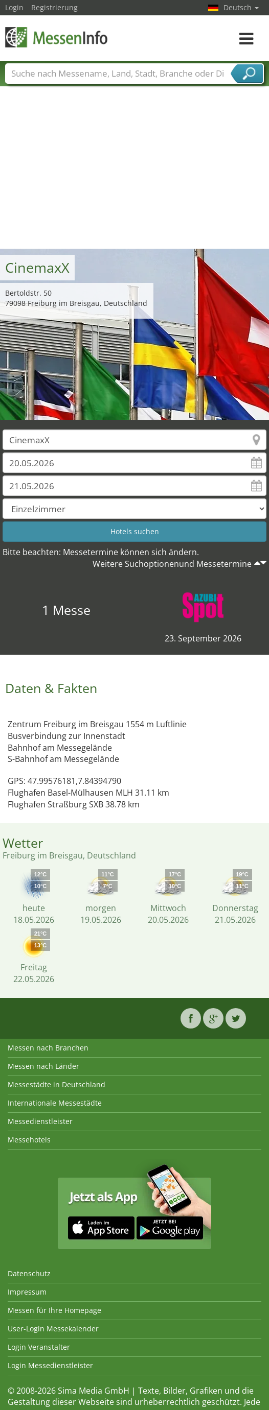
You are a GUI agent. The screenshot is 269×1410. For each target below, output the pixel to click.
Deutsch (241, 7)
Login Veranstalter (39, 1347)
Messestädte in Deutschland (56, 1084)
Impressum (27, 1292)
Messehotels (29, 1139)
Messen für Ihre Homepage (54, 1310)
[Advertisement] (134, 172)
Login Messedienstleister (50, 1365)
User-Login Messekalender (53, 1328)
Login (14, 7)
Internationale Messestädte (55, 1103)
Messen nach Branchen (48, 1048)
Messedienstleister (40, 1121)
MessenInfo (56, 37)
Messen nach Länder (43, 1066)
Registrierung (54, 7)
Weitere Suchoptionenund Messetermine (172, 563)
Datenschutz (29, 1273)
